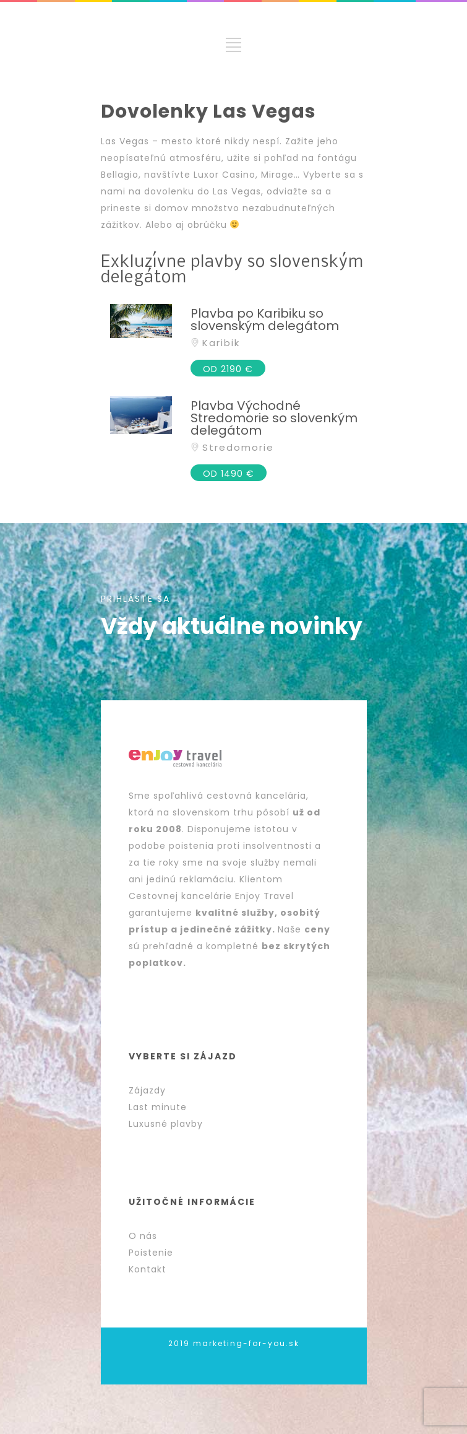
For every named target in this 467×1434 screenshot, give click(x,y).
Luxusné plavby (166, 1124)
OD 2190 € (228, 369)
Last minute (158, 1107)
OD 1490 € (228, 473)
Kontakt (147, 1269)
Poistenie (151, 1252)
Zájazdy (147, 1090)
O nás (143, 1236)
